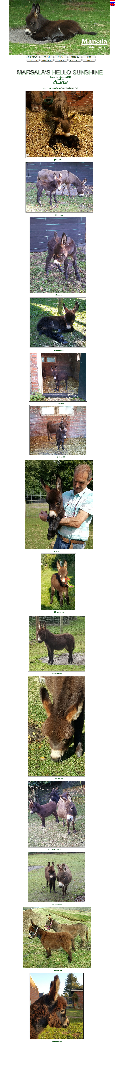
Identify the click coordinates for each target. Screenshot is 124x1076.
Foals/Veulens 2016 (69, 88)
